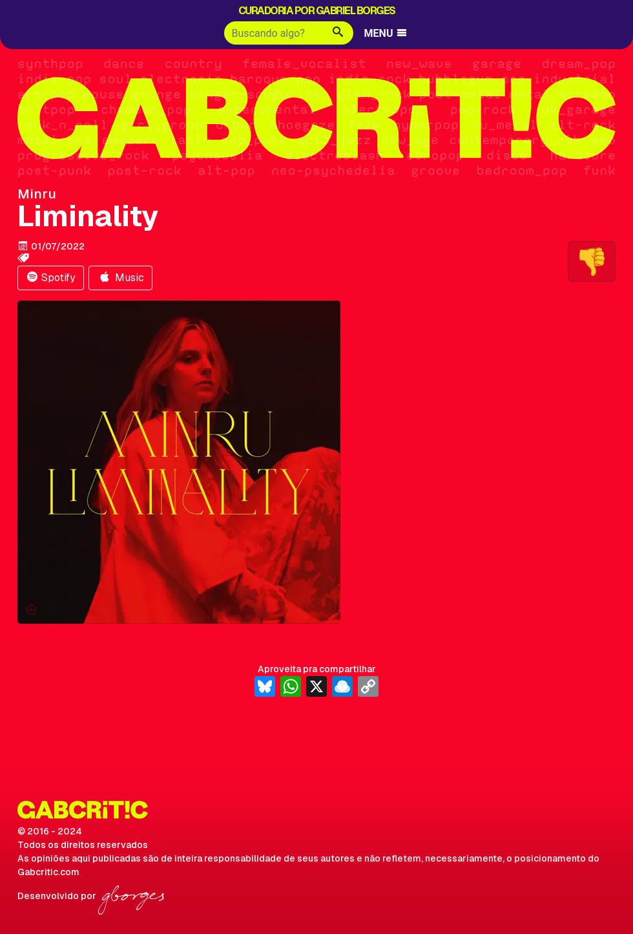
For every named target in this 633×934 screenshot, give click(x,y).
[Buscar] (273, 33)
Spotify (51, 277)
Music (120, 277)
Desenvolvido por (90, 896)
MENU (386, 33)
